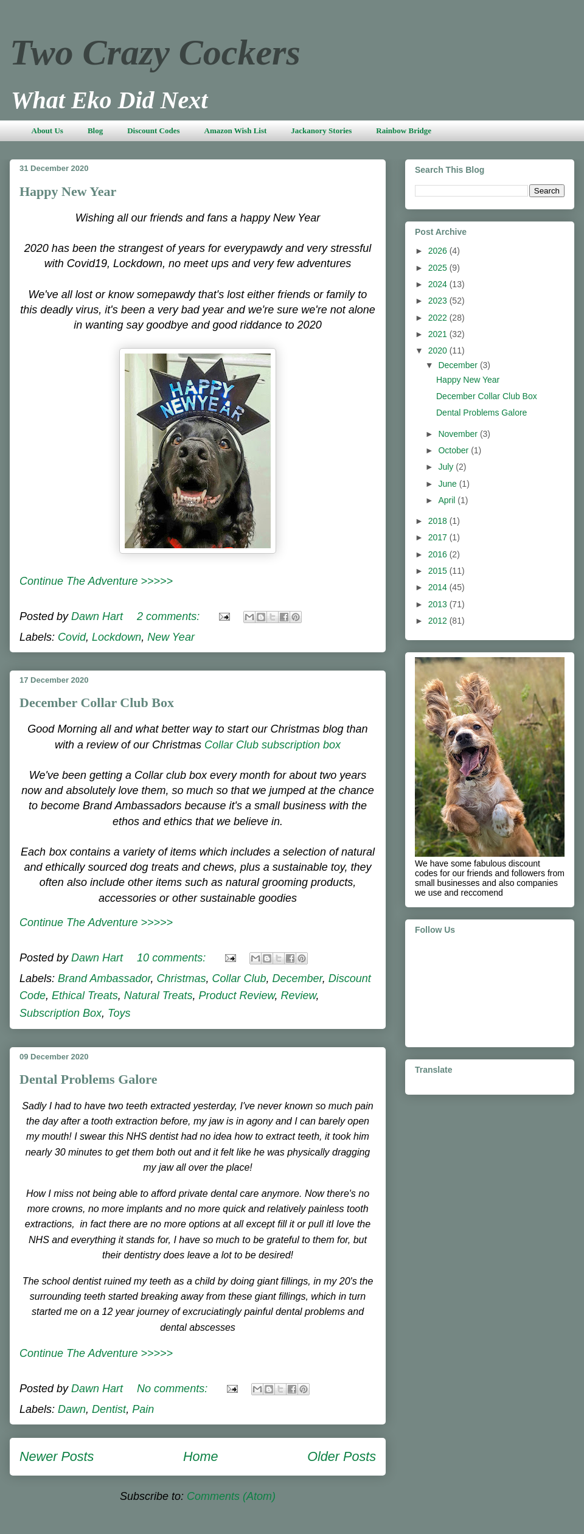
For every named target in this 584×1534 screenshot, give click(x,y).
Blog (95, 130)
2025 (439, 268)
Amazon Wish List (235, 130)
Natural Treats (158, 995)
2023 (439, 300)
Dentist (109, 1409)
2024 (439, 284)
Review (298, 995)
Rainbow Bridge (403, 130)
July (447, 467)
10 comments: (173, 958)
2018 (439, 521)
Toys (119, 1013)
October (454, 450)
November (458, 434)
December (297, 978)
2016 (439, 554)
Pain (143, 1409)
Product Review (236, 995)
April (447, 500)
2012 (439, 621)
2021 (439, 334)
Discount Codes (153, 130)
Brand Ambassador (104, 978)
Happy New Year (67, 191)
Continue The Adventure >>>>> (96, 581)
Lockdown (116, 637)
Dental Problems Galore (88, 1079)
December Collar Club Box (96, 702)
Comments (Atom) (231, 1496)
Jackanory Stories (321, 130)
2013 (439, 604)
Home (200, 1456)
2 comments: (170, 616)
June (448, 484)
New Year (171, 637)
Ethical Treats (85, 995)
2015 (439, 571)
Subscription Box (60, 1013)
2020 (439, 350)
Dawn (72, 1409)
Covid (72, 637)
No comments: (173, 1388)
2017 (439, 537)
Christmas (181, 978)
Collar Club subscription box (272, 745)
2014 (439, 587)
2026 (439, 251)
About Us (47, 130)
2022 (439, 317)
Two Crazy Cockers (155, 52)
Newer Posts (56, 1456)
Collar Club (239, 978)
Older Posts (341, 1456)
